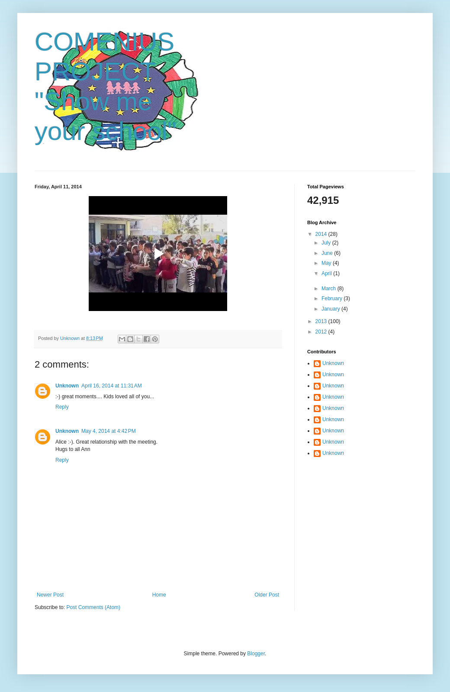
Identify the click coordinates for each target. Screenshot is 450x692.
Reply (62, 407)
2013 (321, 321)
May (327, 263)
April (327, 273)
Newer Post (50, 595)
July (326, 243)
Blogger (256, 654)
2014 (321, 234)
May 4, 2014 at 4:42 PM (108, 431)
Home (159, 595)
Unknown (67, 386)
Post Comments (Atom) (93, 607)
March (329, 289)
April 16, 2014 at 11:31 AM (111, 386)
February (332, 298)
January (331, 309)
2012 (321, 332)
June (327, 253)
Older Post (266, 595)
